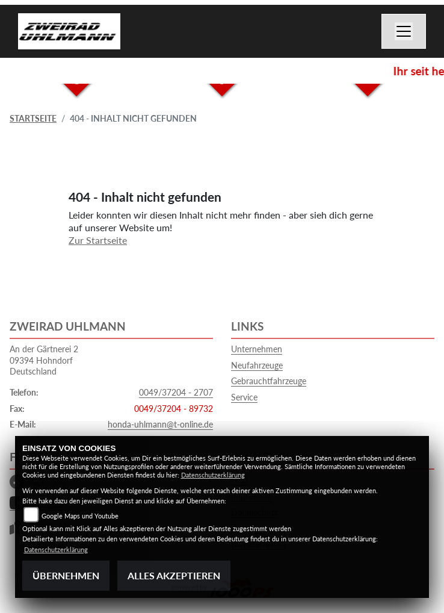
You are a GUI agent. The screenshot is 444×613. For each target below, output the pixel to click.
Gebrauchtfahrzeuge (268, 381)
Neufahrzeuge (257, 365)
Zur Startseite (98, 240)
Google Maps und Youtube (80, 516)
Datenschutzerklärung (213, 475)
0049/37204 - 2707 (176, 392)
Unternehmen (256, 349)
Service (244, 397)
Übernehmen (65, 575)
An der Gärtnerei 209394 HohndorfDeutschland (44, 360)
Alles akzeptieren (174, 575)
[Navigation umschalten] (403, 31)
